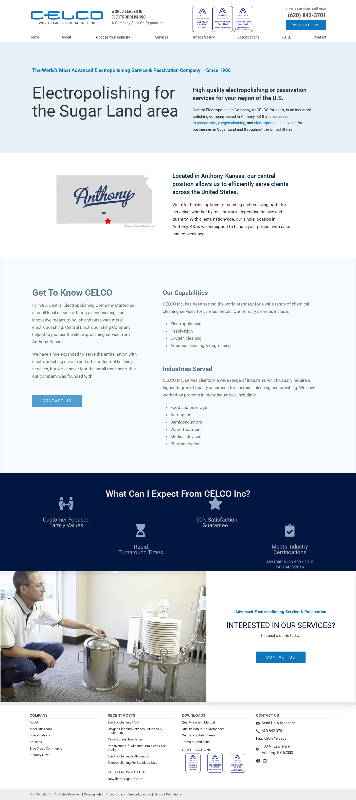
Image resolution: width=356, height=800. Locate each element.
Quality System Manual (198, 722)
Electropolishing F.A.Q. (123, 722)
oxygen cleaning (231, 123)
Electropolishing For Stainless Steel (133, 763)
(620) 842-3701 (307, 15)
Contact (320, 37)
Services (163, 37)
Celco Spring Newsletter (125, 739)
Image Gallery (204, 37)
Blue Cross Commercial (46, 748)
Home (34, 37)
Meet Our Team (41, 729)
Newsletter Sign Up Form (125, 779)
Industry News (40, 755)
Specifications (248, 37)
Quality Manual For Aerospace (203, 729)
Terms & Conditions (196, 742)
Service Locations (140, 794)
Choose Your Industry (114, 37)
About (68, 37)
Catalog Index (93, 794)
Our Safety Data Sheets (199, 735)
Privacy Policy (115, 794)
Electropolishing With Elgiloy (128, 756)
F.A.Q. (286, 37)
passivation (206, 123)
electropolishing (268, 123)
